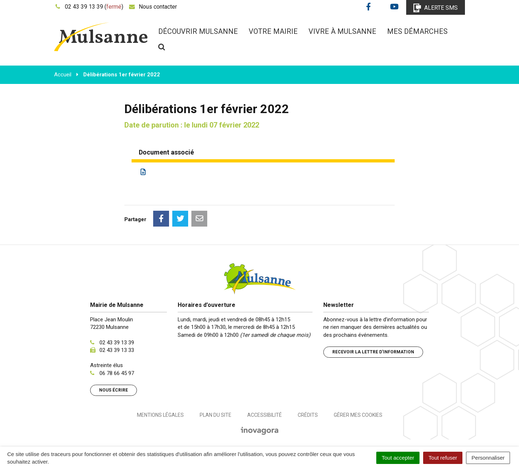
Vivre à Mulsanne (342, 31)
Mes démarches (417, 31)
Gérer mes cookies (358, 415)
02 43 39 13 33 (116, 350)
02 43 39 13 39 (116, 342)
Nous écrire (113, 390)
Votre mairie (273, 31)
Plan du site (215, 415)
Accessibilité (264, 415)
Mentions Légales (160, 415)
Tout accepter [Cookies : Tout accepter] (398, 458)
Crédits (308, 415)
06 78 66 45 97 (116, 373)
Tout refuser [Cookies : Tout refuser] (443, 458)
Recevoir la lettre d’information (373, 351)
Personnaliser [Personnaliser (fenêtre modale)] (488, 458)
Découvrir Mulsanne (198, 31)
